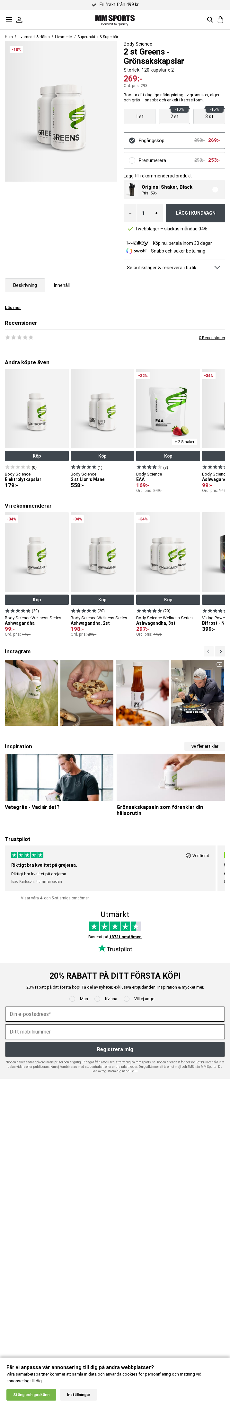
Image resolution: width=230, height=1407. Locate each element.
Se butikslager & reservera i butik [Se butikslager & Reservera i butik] (161, 267)
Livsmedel (64, 37)
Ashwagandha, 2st (90, 623)
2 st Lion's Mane (87, 479)
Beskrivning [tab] (25, 285)
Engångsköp (151, 140)
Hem (9, 37)
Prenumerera (152, 160)
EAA (140, 479)
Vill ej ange (144, 998)
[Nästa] (209, 651)
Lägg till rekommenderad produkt (158, 175)
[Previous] (220, 651)
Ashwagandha (20, 623)
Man (84, 998)
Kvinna (111, 998)
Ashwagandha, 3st (155, 623)
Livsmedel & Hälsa (34, 37)
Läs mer (13, 307)
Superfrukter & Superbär (97, 37)
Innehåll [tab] (62, 285)
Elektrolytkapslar (23, 479)
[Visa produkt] (139, 116)
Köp (37, 456)
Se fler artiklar (204, 746)
